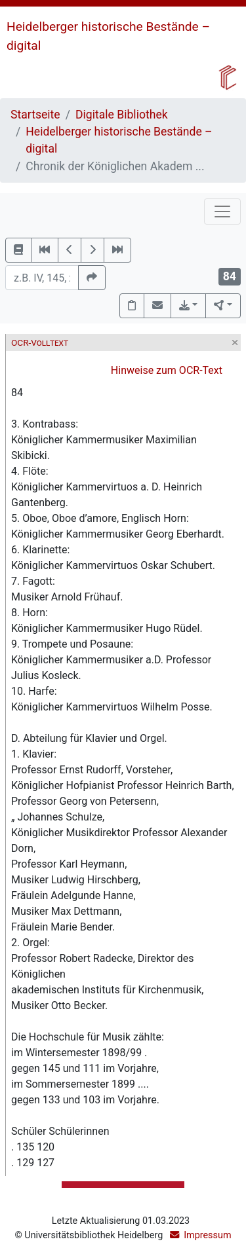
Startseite (35, 114)
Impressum (207, 1235)
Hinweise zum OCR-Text (166, 370)
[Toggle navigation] (222, 211)
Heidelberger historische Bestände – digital (119, 140)
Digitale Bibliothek (121, 114)
